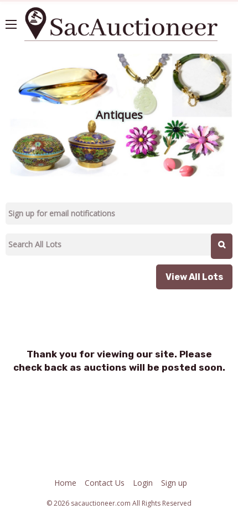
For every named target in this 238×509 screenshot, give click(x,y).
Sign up (174, 482)
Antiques (119, 114)
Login (143, 482)
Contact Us (105, 482)
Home (65, 482)
